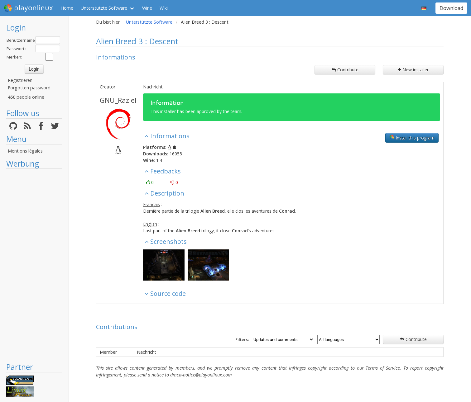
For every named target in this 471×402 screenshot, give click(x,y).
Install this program (412, 138)
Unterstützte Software (104, 8)
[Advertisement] (34, 265)
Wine (147, 8)
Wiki (164, 8)
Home (66, 8)
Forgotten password (29, 88)
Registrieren (20, 80)
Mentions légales (25, 151)
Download (451, 8)
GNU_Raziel (118, 100)
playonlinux (28, 8)
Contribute (345, 70)
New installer (413, 70)
